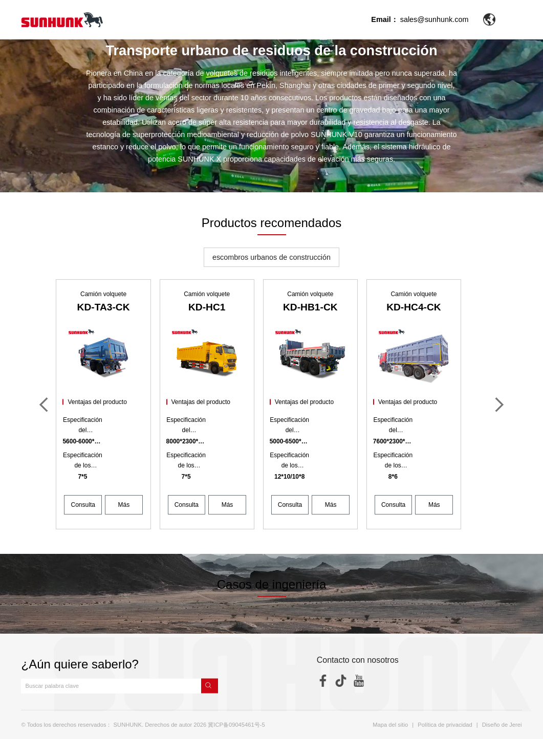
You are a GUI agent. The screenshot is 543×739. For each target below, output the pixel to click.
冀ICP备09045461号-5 (236, 725)
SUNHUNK (128, 725)
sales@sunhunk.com (434, 19)
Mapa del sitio (390, 725)
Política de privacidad (445, 725)
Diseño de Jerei (502, 725)
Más (124, 504)
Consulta (83, 504)
